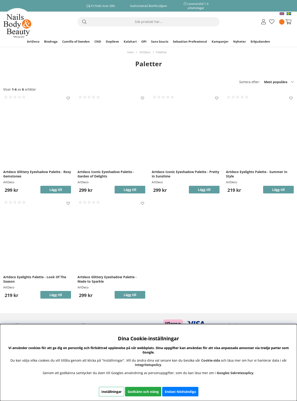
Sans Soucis (159, 41)
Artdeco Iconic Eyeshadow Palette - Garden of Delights (105, 174)
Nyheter (239, 41)
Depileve (112, 41)
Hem (130, 52)
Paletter (161, 52)
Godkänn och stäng (143, 391)
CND (97, 41)
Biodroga (51, 41)
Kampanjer (220, 41)
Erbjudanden (260, 41)
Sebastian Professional (190, 41)
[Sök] (148, 21)
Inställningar (111, 391)
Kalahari (130, 41)
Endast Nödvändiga (180, 391)
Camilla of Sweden (76, 41)
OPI (143, 41)
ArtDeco (33, 41)
